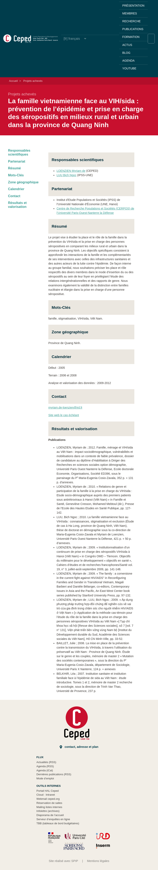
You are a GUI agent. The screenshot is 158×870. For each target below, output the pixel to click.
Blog (126, 52)
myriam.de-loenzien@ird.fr (65, 407)
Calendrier (16, 189)
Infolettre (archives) (47, 811)
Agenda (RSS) (45, 766)
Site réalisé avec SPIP (63, 861)
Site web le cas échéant (63, 415)
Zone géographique (23, 182)
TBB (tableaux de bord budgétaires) (57, 823)
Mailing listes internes (49, 807)
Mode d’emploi (45, 778)
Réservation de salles (49, 802)
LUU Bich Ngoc (66, 175)
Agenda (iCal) (44, 770)
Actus (127, 45)
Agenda (128, 60)
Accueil (13, 80)
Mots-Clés (16, 175)
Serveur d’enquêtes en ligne (53, 819)
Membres (129, 13)
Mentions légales (98, 861)
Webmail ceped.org (48, 798)
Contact (14, 196)
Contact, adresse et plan (79, 747)
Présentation (133, 5)
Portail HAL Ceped (47, 790)
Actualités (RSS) (46, 762)
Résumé (14, 168)
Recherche (131, 21)
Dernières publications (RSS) (53, 774)
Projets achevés (32, 80)
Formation (130, 37)
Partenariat (16, 161)
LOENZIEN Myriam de (71, 170)
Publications (132, 29)
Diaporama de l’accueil (50, 815)
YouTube (129, 68)
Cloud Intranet (45, 794)
